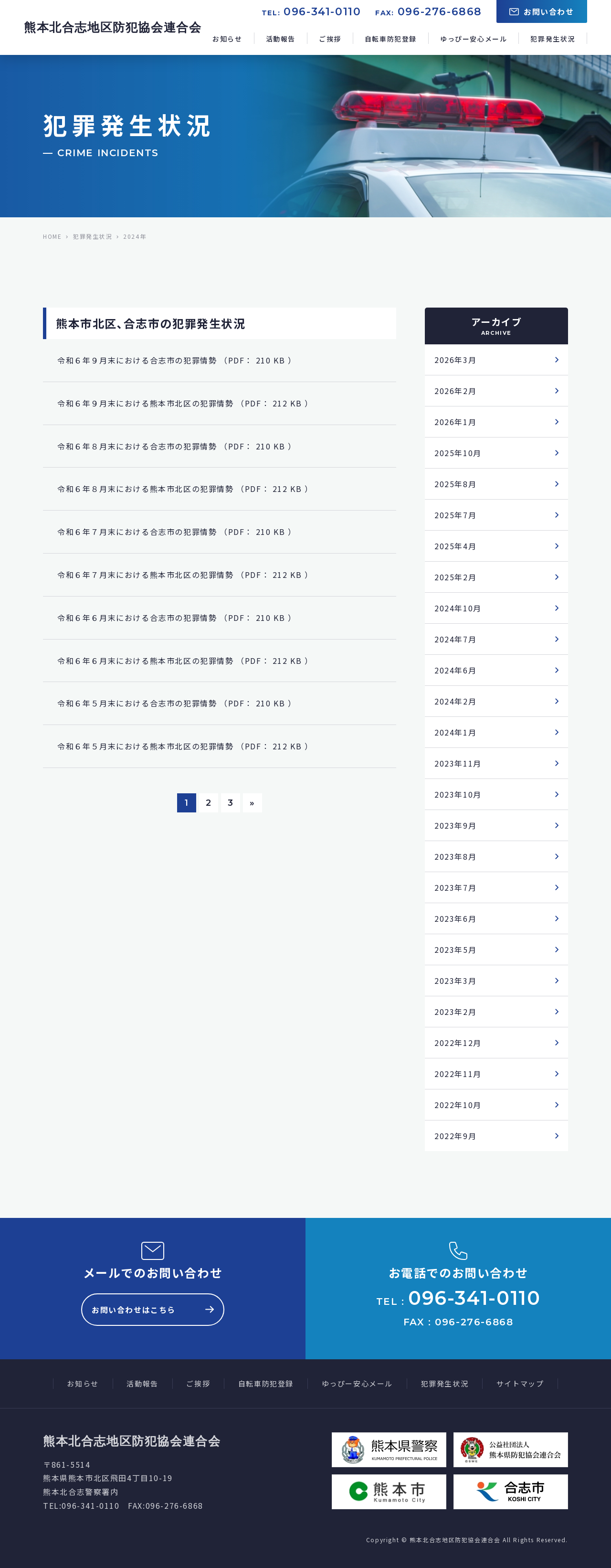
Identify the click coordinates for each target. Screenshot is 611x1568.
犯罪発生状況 (552, 38)
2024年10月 (458, 608)
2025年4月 (455, 546)
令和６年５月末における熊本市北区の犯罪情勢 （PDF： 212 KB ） (185, 746)
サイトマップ (520, 1383)
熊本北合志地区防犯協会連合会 (112, 27)
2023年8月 (455, 856)
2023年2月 (455, 1011)
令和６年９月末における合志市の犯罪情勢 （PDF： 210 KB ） (176, 360)
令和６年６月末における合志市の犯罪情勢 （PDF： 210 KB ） (176, 617)
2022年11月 (458, 1073)
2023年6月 (455, 918)
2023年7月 (455, 887)
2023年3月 (455, 980)
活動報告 (280, 38)
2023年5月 (455, 949)
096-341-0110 (322, 11)
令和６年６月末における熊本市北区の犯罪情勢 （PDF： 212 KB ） (185, 660)
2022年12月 (458, 1042)
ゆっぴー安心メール (473, 38)
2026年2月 (455, 390)
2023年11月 (458, 763)
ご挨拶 (330, 38)
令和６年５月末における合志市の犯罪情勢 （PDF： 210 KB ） (176, 703)
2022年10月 (458, 1104)
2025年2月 (455, 577)
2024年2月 (455, 701)
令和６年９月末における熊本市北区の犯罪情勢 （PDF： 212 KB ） (185, 403)
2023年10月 (458, 794)
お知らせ (227, 38)
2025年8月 (455, 484)
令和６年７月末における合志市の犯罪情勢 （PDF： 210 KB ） (176, 531)
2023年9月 (455, 825)
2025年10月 (458, 453)
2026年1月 (455, 421)
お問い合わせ (541, 11)
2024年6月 (455, 670)
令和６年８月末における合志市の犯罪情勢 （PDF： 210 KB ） (176, 446)
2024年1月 (455, 732)
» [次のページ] (252, 803)
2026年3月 (455, 359)
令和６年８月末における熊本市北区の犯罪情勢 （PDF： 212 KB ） (185, 488)
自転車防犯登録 (391, 38)
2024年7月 (455, 639)
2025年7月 (455, 515)
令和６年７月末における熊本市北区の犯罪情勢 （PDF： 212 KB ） (185, 574)
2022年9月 (455, 1135)
